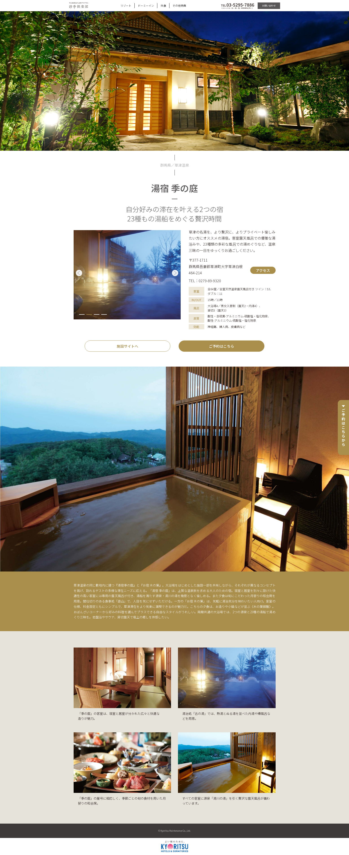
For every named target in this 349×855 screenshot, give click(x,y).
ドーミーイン (146, 5)
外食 (163, 5)
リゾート (126, 5)
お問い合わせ (269, 5)
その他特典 (179, 5)
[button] (82, 314)
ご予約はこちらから (343, 427)
